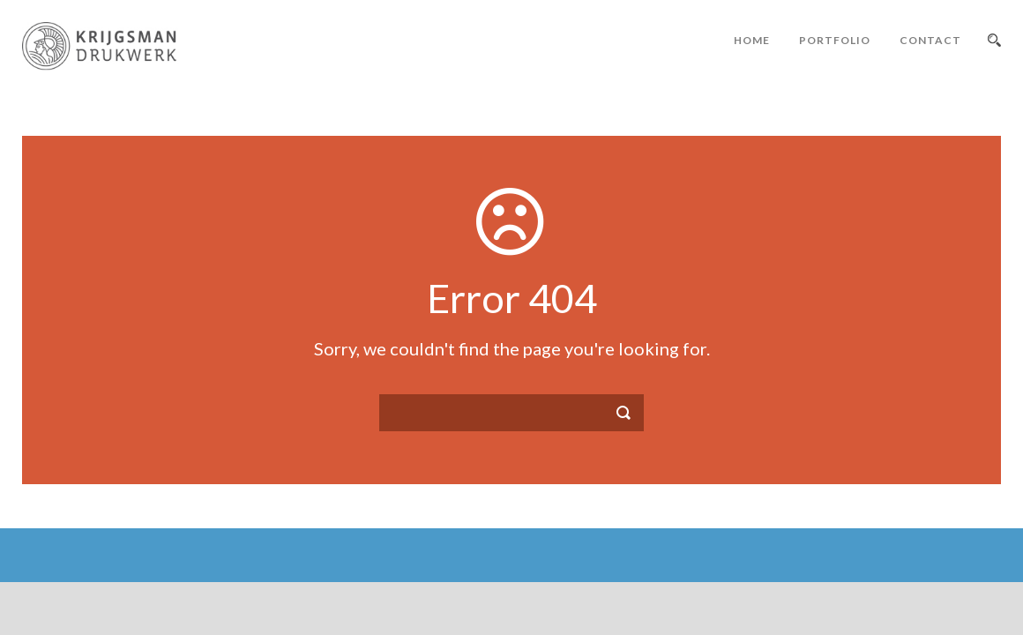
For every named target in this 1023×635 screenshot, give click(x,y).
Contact (930, 40)
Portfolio (834, 40)
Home (752, 40)
